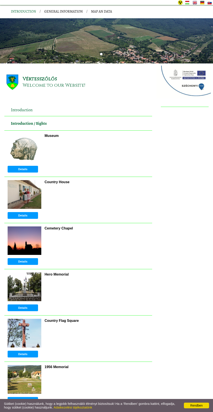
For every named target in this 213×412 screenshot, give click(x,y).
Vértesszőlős (40, 51)
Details (23, 141)
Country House (57, 154)
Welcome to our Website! (54, 57)
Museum (52, 108)
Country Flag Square (62, 292)
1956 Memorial (56, 339)
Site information (60, 396)
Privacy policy (35, 396)
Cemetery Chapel (59, 200)
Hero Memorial (57, 246)
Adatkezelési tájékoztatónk (72, 407)
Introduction (22, 95)
